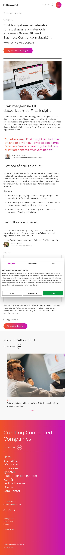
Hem (7, 457)
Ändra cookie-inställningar (13, 544)
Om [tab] (53, 263)
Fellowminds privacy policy (27, 308)
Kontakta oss (8, 529)
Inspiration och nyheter (20, 476)
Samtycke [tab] (11, 263)
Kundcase (10, 468)
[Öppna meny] (59, 5)
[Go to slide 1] (31, 410)
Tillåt (53, 293)
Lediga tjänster (14, 483)
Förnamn (6, 253)
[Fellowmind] (11, 5)
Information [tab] (32, 263)
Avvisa (12, 293)
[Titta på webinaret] (15, 326)
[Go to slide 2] (32, 410)
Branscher (11, 460)
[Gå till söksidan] (52, 4)
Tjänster (9, 472)
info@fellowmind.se (13, 504)
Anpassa (32, 293)
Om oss (9, 487)
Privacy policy (8, 547)
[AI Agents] (45, 5)
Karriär (8, 479)
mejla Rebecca (35, 240)
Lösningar (10, 464)
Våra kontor (11, 491)
